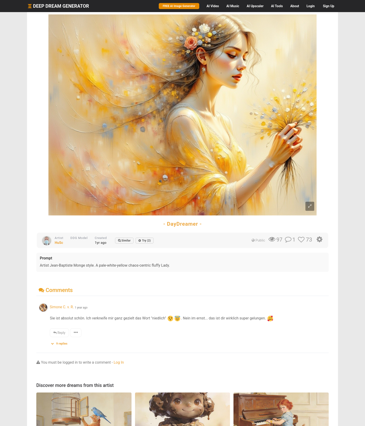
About (294, 6)
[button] (61, 342)
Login (311, 6)
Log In (119, 362)
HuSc (59, 243)
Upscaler (255, 6)
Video (212, 6)
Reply (59, 333)
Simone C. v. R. (62, 307)
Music (232, 6)
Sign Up (328, 6)
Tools (277, 6)
